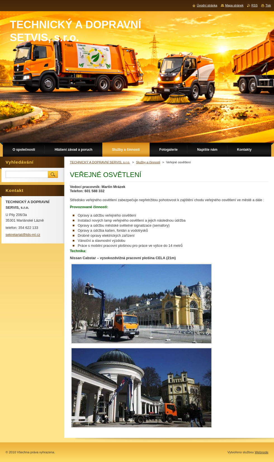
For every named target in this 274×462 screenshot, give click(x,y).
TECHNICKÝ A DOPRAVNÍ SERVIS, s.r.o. (100, 162)
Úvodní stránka (207, 5)
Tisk (268, 5)
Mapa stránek (234, 5)
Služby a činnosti (148, 162)
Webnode (261, 452)
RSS (254, 5)
